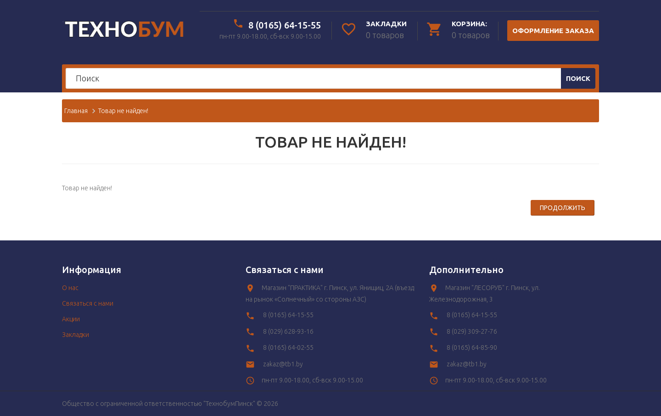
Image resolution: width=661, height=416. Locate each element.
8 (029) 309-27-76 (472, 331)
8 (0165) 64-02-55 (288, 347)
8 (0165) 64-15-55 (284, 25)
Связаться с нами (87, 303)
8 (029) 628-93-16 (288, 331)
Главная (76, 110)
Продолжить (562, 207)
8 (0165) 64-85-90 (472, 347)
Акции (71, 319)
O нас (70, 287)
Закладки (75, 334)
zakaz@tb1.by (283, 364)
